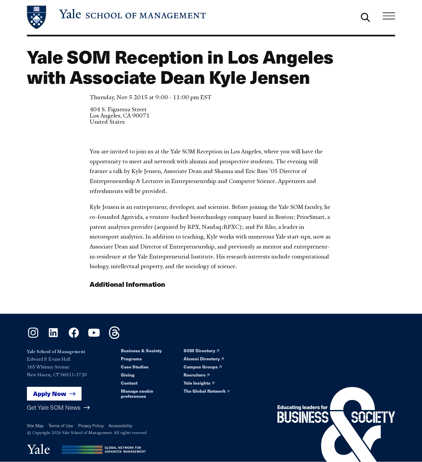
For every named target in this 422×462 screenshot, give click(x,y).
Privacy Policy (91, 425)
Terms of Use (60, 425)
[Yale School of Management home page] (117, 17)
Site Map (35, 425)
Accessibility (120, 425)
